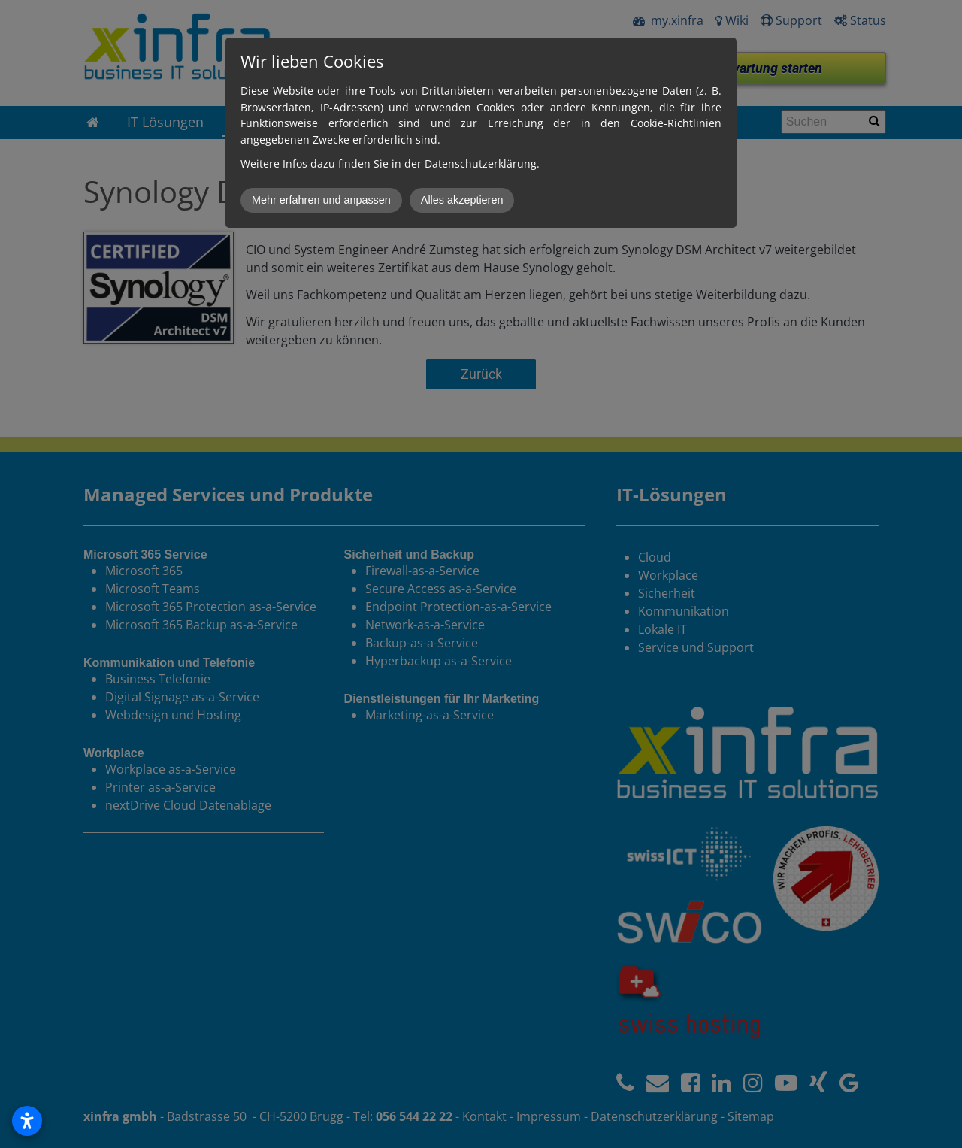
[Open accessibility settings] (27, 1121)
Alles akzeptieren (462, 200)
